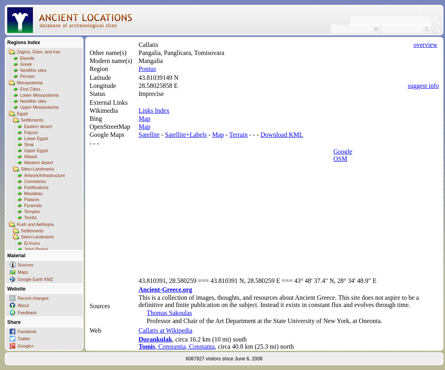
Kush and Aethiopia (35, 224)
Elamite (27, 58)
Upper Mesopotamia (39, 107)
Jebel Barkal (36, 249)
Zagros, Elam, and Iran (38, 51)
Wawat (30, 156)
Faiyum (31, 132)
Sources (25, 264)
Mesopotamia (30, 82)
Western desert (38, 162)
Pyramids (33, 205)
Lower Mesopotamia (39, 95)
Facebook (27, 331)
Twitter (24, 338)
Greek (26, 64)
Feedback (27, 312)
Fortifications (36, 187)
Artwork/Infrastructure (44, 175)
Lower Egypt (36, 138)
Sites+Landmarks (37, 169)
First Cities (30, 89)
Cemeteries (35, 181)
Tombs (30, 217)
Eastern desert (38, 126)
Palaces (31, 199)
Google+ (26, 346)
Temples (32, 211)
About (23, 305)
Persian (27, 76)
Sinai (29, 144)
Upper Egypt (36, 150)
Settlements (32, 120)
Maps (23, 272)
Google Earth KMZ (35, 279)
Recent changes (33, 298)
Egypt (22, 113)
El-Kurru (32, 243)
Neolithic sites (33, 70)
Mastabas (33, 193)
